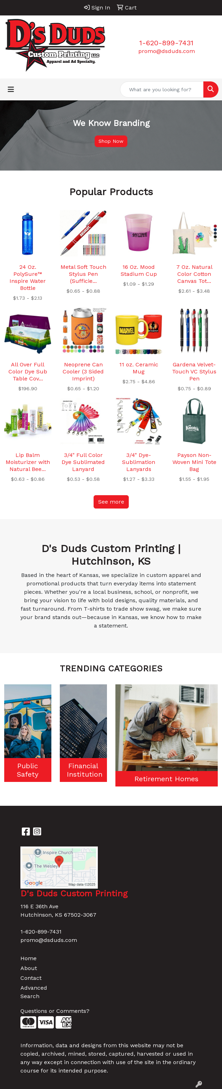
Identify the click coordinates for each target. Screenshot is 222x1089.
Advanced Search (33, 992)
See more (111, 501)
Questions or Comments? (54, 1011)
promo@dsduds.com (166, 51)
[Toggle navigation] (11, 89)
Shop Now (111, 141)
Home (28, 958)
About (28, 968)
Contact (31, 978)
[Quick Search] (162, 89)
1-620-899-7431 (166, 43)
